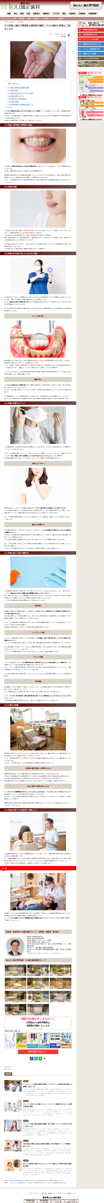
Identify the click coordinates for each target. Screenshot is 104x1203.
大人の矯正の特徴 (13, 101)
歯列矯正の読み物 (96, 25)
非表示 (16, 83)
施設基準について (71, 1193)
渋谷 (28, 13)
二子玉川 (56, 13)
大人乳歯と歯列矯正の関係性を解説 (18, 87)
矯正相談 (21, 18)
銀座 (9, 13)
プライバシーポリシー (34, 1193)
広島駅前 (82, 13)
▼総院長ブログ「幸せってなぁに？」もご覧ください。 (44, 953)
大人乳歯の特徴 (12, 90)
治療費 (29, 18)
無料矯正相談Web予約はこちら (38, 1051)
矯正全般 (8, 1066)
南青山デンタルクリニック (91, 65)
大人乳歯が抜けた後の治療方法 (17, 99)
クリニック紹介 (12, 18)
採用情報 (60, 18)
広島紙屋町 (92, 13)
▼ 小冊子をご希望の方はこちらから (91, 95)
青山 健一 (64, 36)
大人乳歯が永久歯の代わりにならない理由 (20, 93)
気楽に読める (93, 23)
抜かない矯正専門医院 (86, 5)
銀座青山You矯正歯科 (52, 1197)
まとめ (10, 107)
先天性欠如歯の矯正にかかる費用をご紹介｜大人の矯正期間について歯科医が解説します (35, 1180)
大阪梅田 (72, 13)
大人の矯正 (9, 1069)
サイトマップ (61, 1193)
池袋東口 (46, 13)
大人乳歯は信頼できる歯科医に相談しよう (20, 104)
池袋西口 (36, 13)
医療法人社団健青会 (91, 62)
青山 (15, 13)
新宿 (22, 13)
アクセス (53, 18)
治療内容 (35, 18)
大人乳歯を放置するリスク (16, 96)
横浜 (64, 13)
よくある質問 (44, 18)
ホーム (3, 18)
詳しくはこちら (38, 1028)
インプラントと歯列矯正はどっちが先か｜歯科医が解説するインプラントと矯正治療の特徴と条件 (38, 1182)
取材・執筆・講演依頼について (49, 1193)
